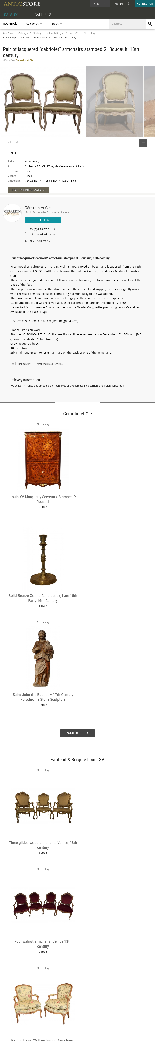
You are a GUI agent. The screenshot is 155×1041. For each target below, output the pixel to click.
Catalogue (23, 33)
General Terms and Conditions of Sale (85, 1034)
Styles (38, 1007)
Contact (117, 1008)
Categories (40, 1003)
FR (116, 3)
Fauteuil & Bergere (55, 33)
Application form (15, 1016)
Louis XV (73, 33)
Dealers (70, 1003)
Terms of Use (57, 1034)
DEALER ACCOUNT (13, 998)
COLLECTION (43, 241)
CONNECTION (145, 3)
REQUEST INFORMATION (28, 190)
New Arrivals (10, 23)
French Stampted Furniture (49, 363)
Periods (39, 1012)
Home (116, 1004)
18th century (89, 33)
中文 (127, 3)
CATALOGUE (14, 14)
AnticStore (8, 33)
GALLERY (29, 241)
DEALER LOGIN (15, 1007)
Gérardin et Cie (38, 208)
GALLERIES (45, 14)
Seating (37, 33)
